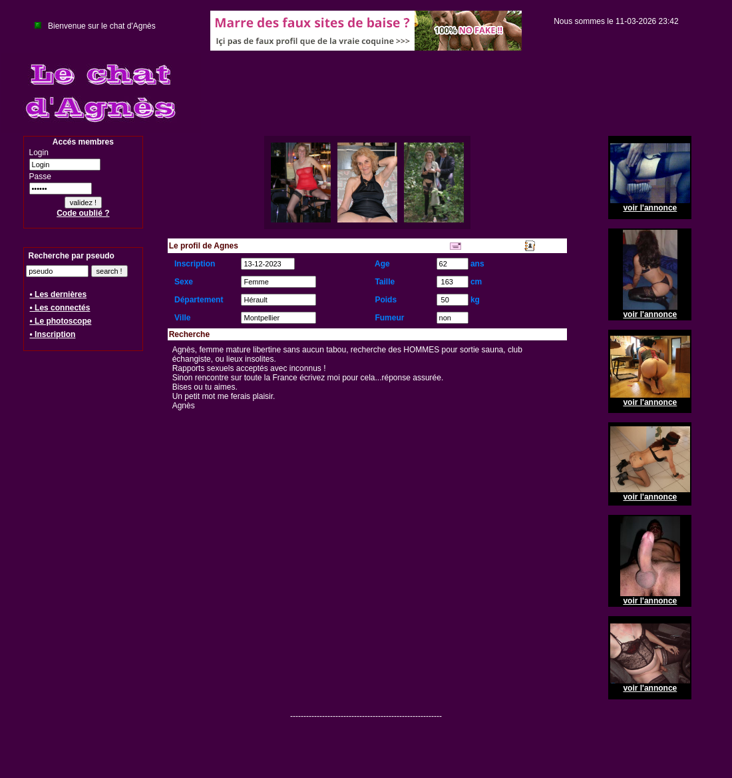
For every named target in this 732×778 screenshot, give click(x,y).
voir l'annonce (650, 207)
